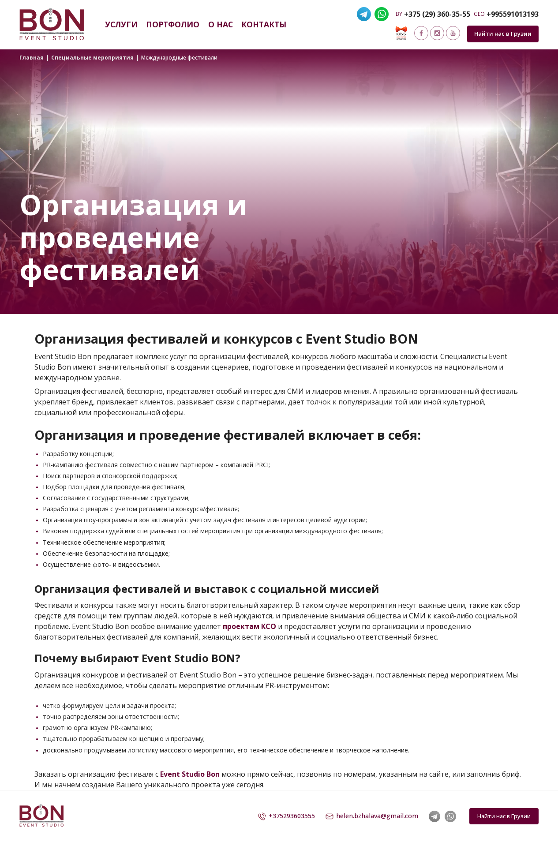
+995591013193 (513, 14)
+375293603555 (286, 816)
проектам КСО (249, 626)
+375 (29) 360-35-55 (437, 14)
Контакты (263, 24)
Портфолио (172, 24)
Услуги (121, 24)
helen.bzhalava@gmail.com (372, 816)
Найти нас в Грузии (503, 33)
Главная (31, 58)
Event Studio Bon (190, 774)
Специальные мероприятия (92, 58)
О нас (220, 24)
